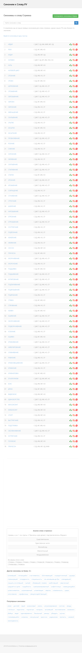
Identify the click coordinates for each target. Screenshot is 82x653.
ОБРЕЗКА (11, 102)
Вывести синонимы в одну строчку (15, 36)
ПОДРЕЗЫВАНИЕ (14, 290)
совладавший (66, 579)
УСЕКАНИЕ (11, 332)
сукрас (67, 590)
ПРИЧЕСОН (12, 446)
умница (46, 613)
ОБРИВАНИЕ (12, 159)
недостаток (20, 610)
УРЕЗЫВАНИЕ (12, 185)
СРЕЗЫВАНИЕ (12, 91)
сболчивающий (47, 576)
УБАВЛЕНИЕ (12, 238)
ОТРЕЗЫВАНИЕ (13, 222)
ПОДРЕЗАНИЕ (13, 232)
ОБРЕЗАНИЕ (12, 107)
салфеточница (56, 587)
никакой (71, 617)
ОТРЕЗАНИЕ (12, 217)
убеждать (54, 613)
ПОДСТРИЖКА (13, 426)
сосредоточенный (61, 576)
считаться (11, 610)
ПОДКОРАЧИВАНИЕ (15, 326)
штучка (62, 613)
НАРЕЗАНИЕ (12, 154)
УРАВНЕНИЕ (12, 368)
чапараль (39, 610)
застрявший (49, 610)
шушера (72, 576)
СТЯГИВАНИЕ (12, 305)
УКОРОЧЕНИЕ (13, 264)
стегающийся (22, 576)
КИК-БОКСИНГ (13, 405)
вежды (69, 606)
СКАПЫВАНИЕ (13, 164)
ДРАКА (10, 389)
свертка (48, 590)
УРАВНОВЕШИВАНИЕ (15, 363)
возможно (70, 610)
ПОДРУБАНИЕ (13, 295)
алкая (9, 606)
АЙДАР (10, 44)
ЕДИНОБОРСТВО (14, 399)
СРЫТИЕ (11, 123)
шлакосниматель (13, 590)
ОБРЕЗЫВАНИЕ (13, 97)
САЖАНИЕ (11, 149)
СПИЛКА (11, 175)
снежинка (24, 617)
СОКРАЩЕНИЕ (13, 191)
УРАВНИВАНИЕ (13, 342)
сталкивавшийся (13, 617)
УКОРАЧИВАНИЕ (13, 258)
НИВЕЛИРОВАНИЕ (14, 347)
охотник (62, 606)
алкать (40, 606)
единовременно (26, 613)
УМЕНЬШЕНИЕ (13, 112)
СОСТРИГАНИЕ (13, 227)
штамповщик (38, 590)
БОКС (10, 384)
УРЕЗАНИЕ (11, 180)
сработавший (53, 583)
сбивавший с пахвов (39, 583)
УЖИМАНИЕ (12, 243)
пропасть (63, 617)
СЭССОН (11, 248)
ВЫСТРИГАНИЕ (13, 420)
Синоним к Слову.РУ (15, 4)
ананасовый (31, 606)
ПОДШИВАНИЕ (13, 274)
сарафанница (23, 594)
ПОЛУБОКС (12, 441)
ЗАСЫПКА (11, 128)
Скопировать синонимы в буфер (65, 16)
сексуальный (34, 617)
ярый (23, 606)
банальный (38, 613)
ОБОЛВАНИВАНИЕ (14, 431)
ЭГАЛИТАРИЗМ (13, 379)
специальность (36, 579)
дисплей (16, 606)
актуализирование (50, 606)
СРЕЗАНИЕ (11, 76)
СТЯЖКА (11, 300)
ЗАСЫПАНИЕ (12, 133)
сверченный (64, 583)
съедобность (26, 587)
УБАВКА (10, 311)
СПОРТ (10, 415)
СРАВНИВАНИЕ (13, 352)
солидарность (24, 579)
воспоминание (60, 610)
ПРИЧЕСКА (12, 253)
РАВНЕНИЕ (12, 358)
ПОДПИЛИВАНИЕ (14, 285)
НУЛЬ (10, 65)
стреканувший (13, 579)
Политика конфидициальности (28, 646)
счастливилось (34, 576)
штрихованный (27, 590)
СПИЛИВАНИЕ (13, 170)
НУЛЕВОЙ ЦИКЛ (13, 70)
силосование (12, 594)
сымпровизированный (41, 587)
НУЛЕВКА (11, 60)
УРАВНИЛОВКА (13, 373)
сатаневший (12, 576)
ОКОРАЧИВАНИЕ (14, 321)
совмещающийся (69, 587)
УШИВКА (11, 337)
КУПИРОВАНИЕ (13, 279)
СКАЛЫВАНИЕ (13, 117)
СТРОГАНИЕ (12, 201)
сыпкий (27, 583)
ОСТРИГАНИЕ (12, 436)
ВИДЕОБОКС (12, 394)
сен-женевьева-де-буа (51, 579)
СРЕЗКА (10, 81)
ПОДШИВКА (12, 269)
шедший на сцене (14, 587)
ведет (17, 613)
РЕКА (10, 50)
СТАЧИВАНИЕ (12, 196)
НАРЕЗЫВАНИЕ (13, 211)
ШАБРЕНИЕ (12, 206)
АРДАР (10, 55)
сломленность (57, 590)
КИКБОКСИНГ (12, 410)
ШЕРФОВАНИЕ (13, 86)
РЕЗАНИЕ (11, 144)
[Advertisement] (22, 492)
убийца (10, 613)
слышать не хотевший (15, 583)
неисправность (13, 621)
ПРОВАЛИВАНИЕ (14, 138)
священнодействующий (38, 594)
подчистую (30, 610)
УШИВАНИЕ (12, 316)
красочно (44, 617)
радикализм (54, 617)
